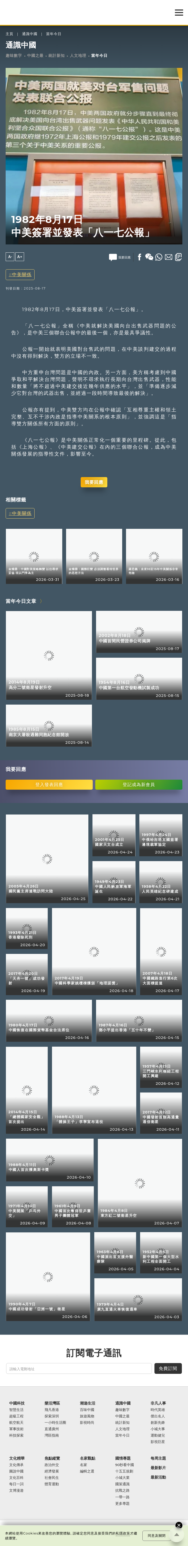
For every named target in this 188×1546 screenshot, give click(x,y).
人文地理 (78, 55)
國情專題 (123, 1458)
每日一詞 (16, 1484)
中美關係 (22, 274)
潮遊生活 (87, 1403)
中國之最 (35, 55)
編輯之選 (87, 1471)
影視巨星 (158, 1442)
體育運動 (52, 1484)
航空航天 (16, 1423)
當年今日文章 (21, 601)
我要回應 (94, 482)
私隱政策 (123, 1533)
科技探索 (16, 1435)
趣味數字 (14, 55)
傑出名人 (158, 1416)
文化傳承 (16, 1465)
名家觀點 (87, 1458)
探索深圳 (52, 1416)
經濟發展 (52, 1471)
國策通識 (122, 1484)
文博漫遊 (16, 1490)
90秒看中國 (124, 1465)
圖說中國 (16, 1471)
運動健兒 (158, 1435)
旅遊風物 (87, 1416)
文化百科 (16, 1478)
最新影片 (158, 1468)
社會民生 (52, 1478)
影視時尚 (87, 1423)
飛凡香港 (52, 1410)
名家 (83, 1465)
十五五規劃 (124, 1471)
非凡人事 (158, 1403)
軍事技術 (16, 1429)
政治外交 (52, 1465)
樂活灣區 (52, 1403)
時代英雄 (158, 1410)
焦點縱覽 (52, 1458)
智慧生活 (16, 1410)
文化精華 (17, 1458)
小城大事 (158, 1429)
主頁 (9, 34)
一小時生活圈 (55, 1423)
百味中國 (87, 1410)
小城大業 (122, 1478)
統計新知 (56, 55)
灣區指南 (52, 1435)
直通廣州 (52, 1429)
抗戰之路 (122, 1490)
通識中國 (29, 34)
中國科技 (17, 1403)
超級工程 (16, 1416)
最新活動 (158, 1477)
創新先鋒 (158, 1423)
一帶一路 (122, 1497)
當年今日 (53, 34)
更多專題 (122, 1504)
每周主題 (158, 1458)
